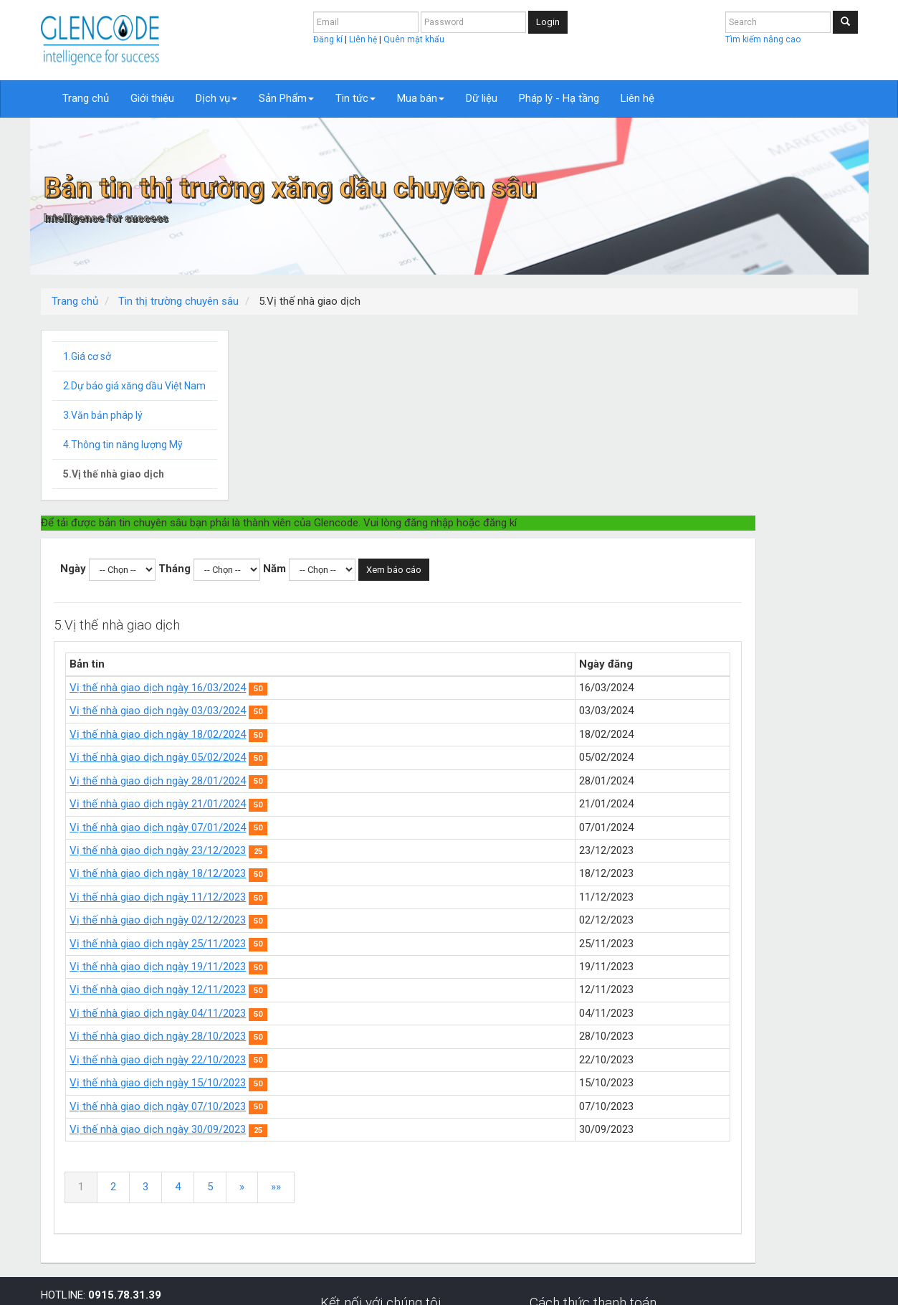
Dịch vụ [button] (216, 98)
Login (548, 21)
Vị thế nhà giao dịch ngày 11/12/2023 (368, 711)
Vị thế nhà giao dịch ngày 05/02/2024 (368, 571)
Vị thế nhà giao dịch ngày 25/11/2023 (368, 757)
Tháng (384, 382)
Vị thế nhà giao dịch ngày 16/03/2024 (368, 501)
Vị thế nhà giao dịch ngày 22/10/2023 (368, 874)
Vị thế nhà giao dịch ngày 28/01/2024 (368, 595)
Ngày (283, 382)
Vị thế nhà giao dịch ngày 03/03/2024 (368, 524)
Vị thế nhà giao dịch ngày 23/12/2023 (368, 664)
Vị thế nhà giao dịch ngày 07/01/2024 (368, 641)
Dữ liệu (481, 98)
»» (486, 1001)
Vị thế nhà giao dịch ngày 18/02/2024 (368, 548)
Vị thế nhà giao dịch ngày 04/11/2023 (368, 827)
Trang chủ (85, 98)
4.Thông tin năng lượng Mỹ (123, 444)
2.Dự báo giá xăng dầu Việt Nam (134, 386)
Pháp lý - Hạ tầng (559, 98)
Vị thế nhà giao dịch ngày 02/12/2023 (368, 734)
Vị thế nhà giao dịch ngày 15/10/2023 (368, 897)
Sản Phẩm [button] (286, 98)
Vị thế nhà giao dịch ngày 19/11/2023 (368, 780)
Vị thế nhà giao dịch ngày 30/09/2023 (368, 943)
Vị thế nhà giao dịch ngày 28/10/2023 (368, 850)
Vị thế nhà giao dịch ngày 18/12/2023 (368, 687)
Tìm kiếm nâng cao (763, 39)
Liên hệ (364, 39)
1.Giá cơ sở (87, 356)
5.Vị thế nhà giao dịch (113, 474)
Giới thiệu (152, 98)
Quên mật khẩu (413, 39)
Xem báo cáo (603, 384)
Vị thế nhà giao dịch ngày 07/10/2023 (368, 920)
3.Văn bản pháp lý (103, 415)
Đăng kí (329, 39)
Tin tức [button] (355, 98)
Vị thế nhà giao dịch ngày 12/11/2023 (368, 803)
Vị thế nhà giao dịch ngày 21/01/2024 (368, 618)
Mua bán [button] (420, 98)
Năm (484, 382)
